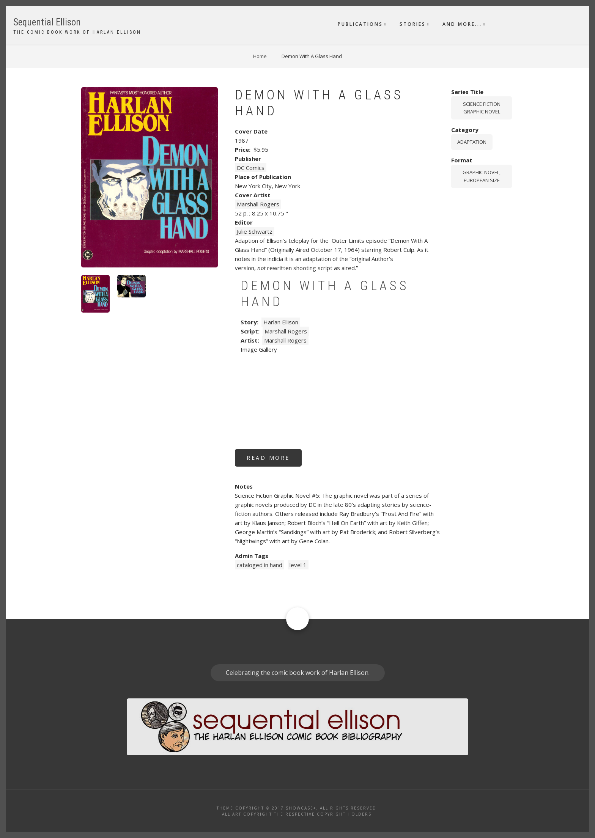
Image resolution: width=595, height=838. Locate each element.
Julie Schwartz (254, 231)
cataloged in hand (259, 565)
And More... (462, 24)
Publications (360, 24)
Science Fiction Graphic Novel (482, 108)
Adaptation (471, 141)
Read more (274, 460)
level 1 (298, 565)
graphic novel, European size (482, 176)
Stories (413, 24)
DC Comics (250, 167)
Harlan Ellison (280, 322)
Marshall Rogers (258, 204)
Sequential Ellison (47, 22)
